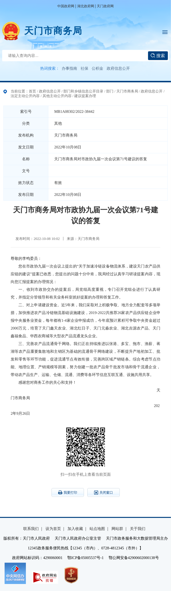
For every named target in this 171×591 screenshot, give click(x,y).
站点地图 (97, 529)
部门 (109, 91)
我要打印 (67, 492)
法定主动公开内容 (25, 96)
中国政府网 (65, 6)
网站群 (117, 529)
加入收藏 (75, 529)
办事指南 (69, 68)
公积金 (97, 68)
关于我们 (137, 529)
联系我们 (31, 529)
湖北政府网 (85, 6)
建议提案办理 (85, 96)
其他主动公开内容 (57, 96)
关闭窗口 (103, 493)
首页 (32, 91)
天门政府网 (105, 6)
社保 (84, 68)
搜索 (158, 55)
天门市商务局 (53, 31)
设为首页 (53, 529)
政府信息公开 (118, 68)
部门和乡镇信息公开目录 (83, 91)
